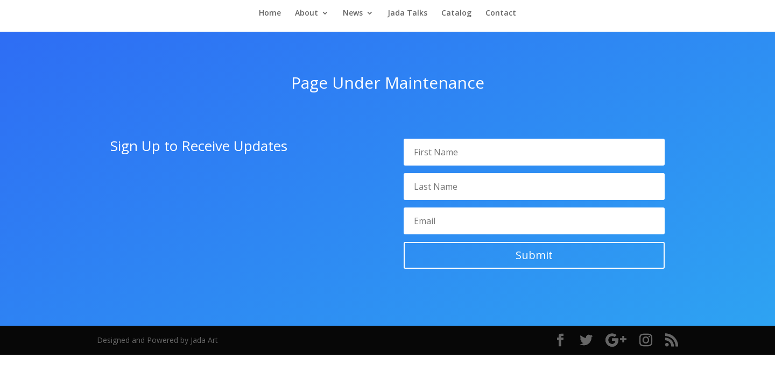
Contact (500, 13)
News (353, 13)
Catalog (456, 13)
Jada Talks (407, 13)
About (306, 13)
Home (270, 13)
